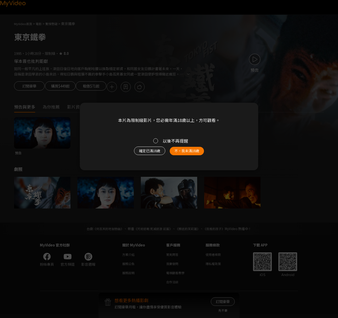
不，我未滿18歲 (192, 153)
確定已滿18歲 (144, 153)
